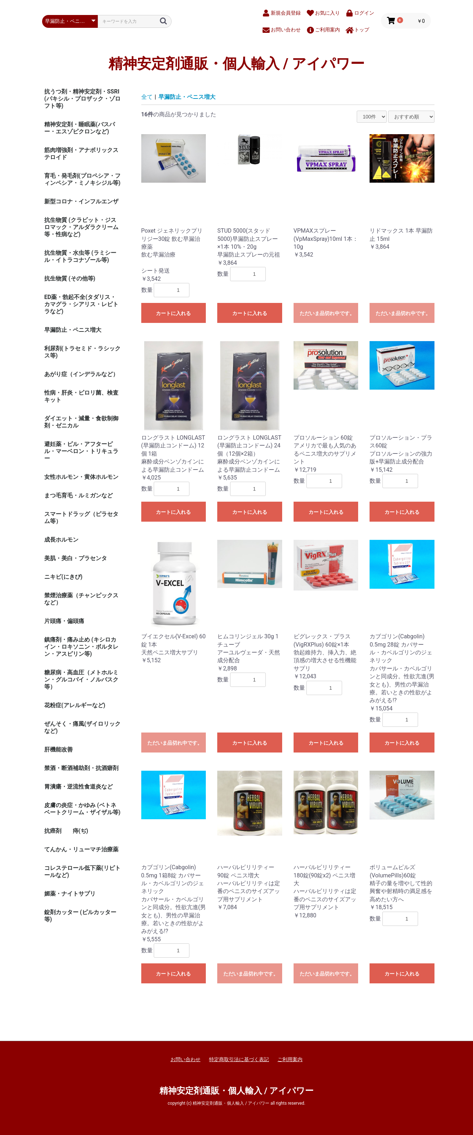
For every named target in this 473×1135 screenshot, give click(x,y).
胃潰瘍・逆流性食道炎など (78, 786)
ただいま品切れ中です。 (327, 313)
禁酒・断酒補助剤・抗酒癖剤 (81, 768)
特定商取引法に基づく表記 (239, 1059)
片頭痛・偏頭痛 (64, 621)
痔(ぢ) (80, 830)
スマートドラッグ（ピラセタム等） (81, 518)
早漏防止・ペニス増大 (72, 329)
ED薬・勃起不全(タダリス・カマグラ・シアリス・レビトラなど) (81, 304)
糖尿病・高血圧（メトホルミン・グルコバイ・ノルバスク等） (81, 679)
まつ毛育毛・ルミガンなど (78, 495)
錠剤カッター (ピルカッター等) (80, 916)
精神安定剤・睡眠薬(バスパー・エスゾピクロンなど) (79, 128)
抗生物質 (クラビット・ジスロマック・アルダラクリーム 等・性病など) (81, 227)
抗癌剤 (52, 830)
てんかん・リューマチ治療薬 (81, 849)
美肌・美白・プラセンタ (75, 558)
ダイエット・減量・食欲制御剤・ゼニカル (81, 422)
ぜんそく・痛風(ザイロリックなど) (82, 727)
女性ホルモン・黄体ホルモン (81, 476)
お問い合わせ (185, 1059)
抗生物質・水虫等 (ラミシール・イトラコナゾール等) (80, 256)
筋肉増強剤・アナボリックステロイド (81, 154)
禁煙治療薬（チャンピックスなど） (81, 599)
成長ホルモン (61, 539)
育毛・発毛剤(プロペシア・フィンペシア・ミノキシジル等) (82, 179)
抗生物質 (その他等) (69, 278)
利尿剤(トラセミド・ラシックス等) (82, 352)
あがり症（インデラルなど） (81, 374)
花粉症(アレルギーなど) (74, 705)
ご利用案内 (290, 1059)
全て (147, 96)
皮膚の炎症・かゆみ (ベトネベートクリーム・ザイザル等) (82, 809)
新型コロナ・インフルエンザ (81, 201)
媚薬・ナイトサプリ (70, 893)
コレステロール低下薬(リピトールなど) (82, 871)
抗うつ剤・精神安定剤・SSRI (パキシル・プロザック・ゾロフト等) (82, 98)
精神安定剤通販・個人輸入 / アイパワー (236, 64)
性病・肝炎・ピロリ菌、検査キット (81, 396)
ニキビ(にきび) (63, 576)
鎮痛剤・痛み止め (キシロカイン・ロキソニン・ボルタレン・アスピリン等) (81, 646)
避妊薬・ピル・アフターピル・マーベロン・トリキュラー (81, 451)
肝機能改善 (58, 749)
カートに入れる (173, 313)
